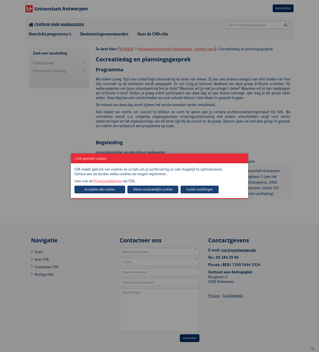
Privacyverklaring (107, 181)
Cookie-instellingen (199, 189)
